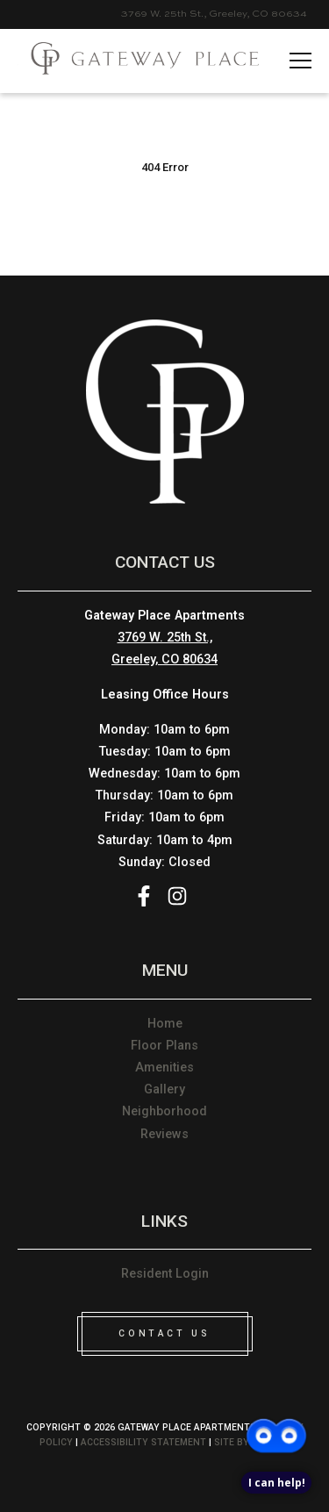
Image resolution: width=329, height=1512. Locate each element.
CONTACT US (164, 1333)
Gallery (164, 1089)
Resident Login (165, 1273)
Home (164, 1023)
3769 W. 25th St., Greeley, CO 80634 (214, 14)
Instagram (177, 895)
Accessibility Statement (143, 1442)
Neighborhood (164, 1111)
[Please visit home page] (138, 61)
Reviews (164, 1134)
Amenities (164, 1067)
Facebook (143, 895)
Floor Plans (164, 1045)
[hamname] (300, 61)
